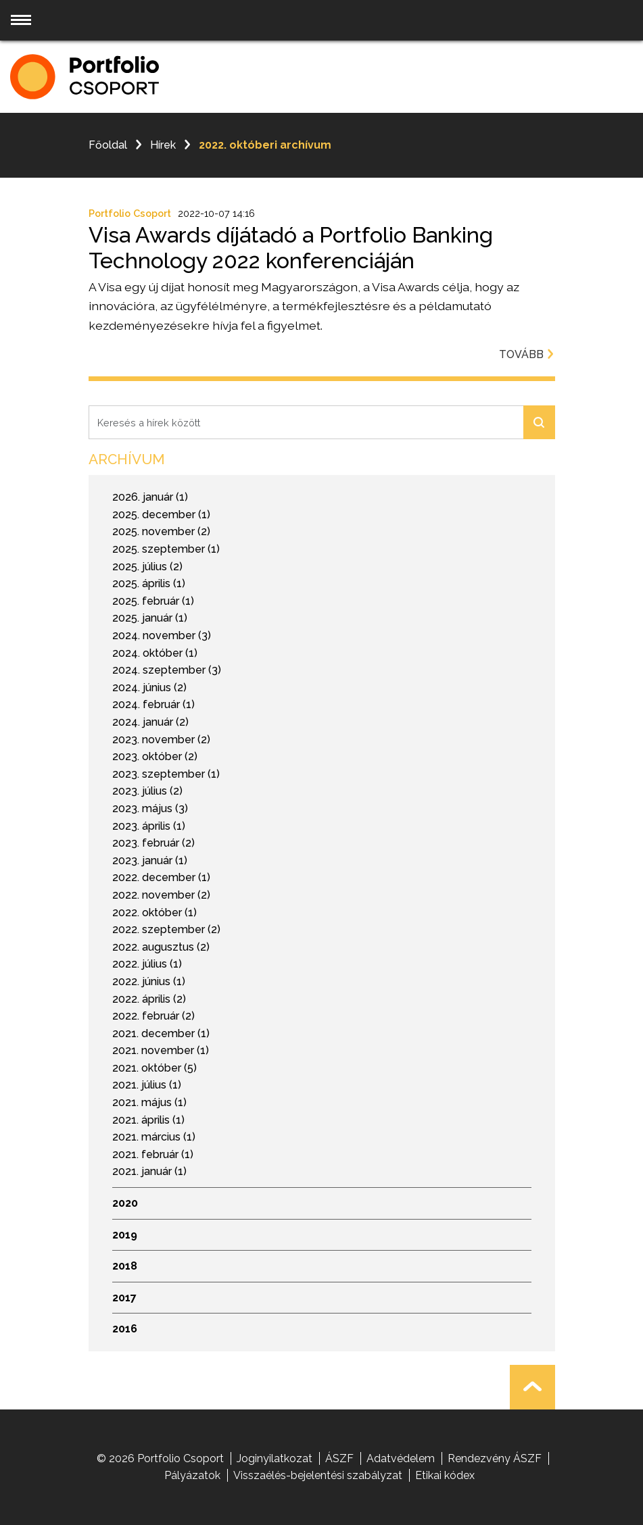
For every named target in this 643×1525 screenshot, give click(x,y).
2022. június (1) (148, 981)
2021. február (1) (152, 1154)
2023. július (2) (147, 790)
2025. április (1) (148, 583)
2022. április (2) (149, 999)
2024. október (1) (154, 653)
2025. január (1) (149, 617)
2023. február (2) (153, 842)
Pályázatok (192, 1475)
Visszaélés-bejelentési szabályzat (317, 1475)
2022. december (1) (161, 877)
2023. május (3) (150, 808)
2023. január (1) (149, 860)
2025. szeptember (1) (166, 549)
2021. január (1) (149, 1171)
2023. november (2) (161, 739)
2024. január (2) (150, 722)
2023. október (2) (154, 756)
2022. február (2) (153, 1015)
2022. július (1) (147, 963)
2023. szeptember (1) (166, 774)
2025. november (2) (161, 531)
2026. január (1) (150, 497)
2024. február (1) (153, 704)
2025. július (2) (147, 566)
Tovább (527, 354)
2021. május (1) (149, 1102)
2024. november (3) (161, 635)
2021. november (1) (160, 1050)
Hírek (163, 145)
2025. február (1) (153, 601)
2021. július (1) (146, 1084)
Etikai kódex (445, 1475)
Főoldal (108, 145)
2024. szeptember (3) (166, 670)
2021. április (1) (148, 1120)
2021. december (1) (161, 1033)
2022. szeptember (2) (166, 929)
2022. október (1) (154, 912)
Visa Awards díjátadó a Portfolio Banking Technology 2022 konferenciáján (291, 247)
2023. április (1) (148, 826)
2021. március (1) (153, 1136)
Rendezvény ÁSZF (495, 1458)
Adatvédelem (400, 1458)
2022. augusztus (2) (161, 947)
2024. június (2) (149, 687)
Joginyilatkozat (274, 1458)
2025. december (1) (161, 514)
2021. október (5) (154, 1067)
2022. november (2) (161, 895)
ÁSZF (339, 1458)
